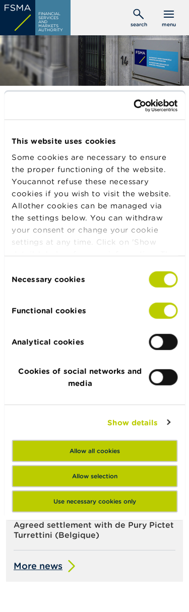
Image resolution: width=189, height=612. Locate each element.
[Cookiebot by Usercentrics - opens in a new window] (134, 105)
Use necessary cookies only (94, 501)
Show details (132, 422)
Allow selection (94, 476)
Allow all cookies (95, 451)
